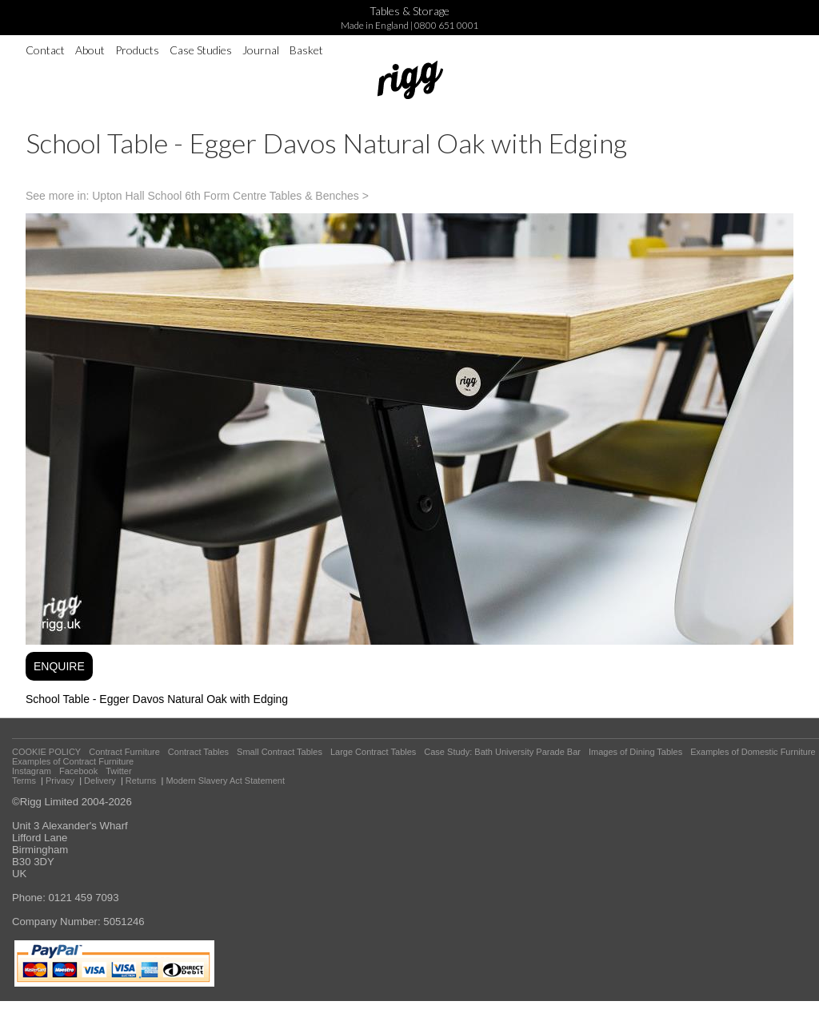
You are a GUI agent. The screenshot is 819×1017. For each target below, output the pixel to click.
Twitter (118, 771)
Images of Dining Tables (635, 752)
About (90, 50)
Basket (306, 50)
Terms (24, 780)
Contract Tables (198, 752)
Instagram (31, 771)
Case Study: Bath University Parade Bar (502, 752)
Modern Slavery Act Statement (225, 780)
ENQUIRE (59, 666)
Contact (45, 50)
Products (137, 50)
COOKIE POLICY (46, 752)
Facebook (78, 771)
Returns (141, 780)
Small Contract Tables (279, 752)
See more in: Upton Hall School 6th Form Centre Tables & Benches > (197, 195)
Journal (260, 50)
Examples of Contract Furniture (73, 761)
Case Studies (201, 50)
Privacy (60, 780)
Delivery (100, 780)
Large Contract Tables (373, 752)
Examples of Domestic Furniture (753, 752)
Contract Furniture (124, 752)
